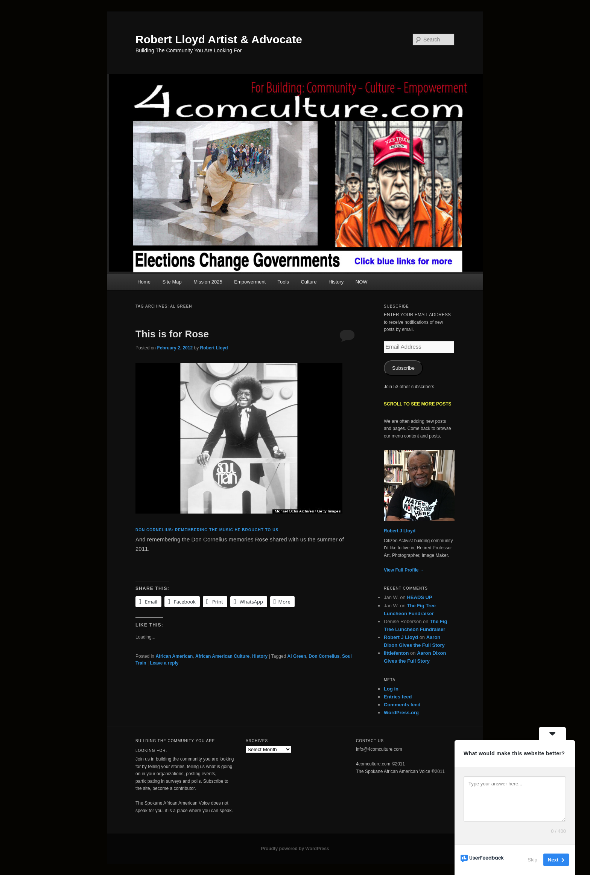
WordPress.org (401, 712)
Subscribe (403, 368)
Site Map (171, 282)
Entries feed (398, 697)
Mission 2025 (207, 282)
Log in (391, 689)
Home (144, 282)
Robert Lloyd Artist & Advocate (218, 39)
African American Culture (222, 656)
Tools (283, 282)
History (336, 282)
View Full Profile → (404, 570)
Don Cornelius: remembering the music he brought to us (206, 530)
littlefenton (396, 653)
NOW (362, 282)
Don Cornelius (324, 656)
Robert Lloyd (214, 348)
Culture (308, 282)
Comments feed (402, 704)
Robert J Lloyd (399, 531)
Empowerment (250, 282)
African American (174, 656)
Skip (532, 860)
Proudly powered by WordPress (295, 848)
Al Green (296, 656)
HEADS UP (419, 597)
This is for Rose (172, 334)
